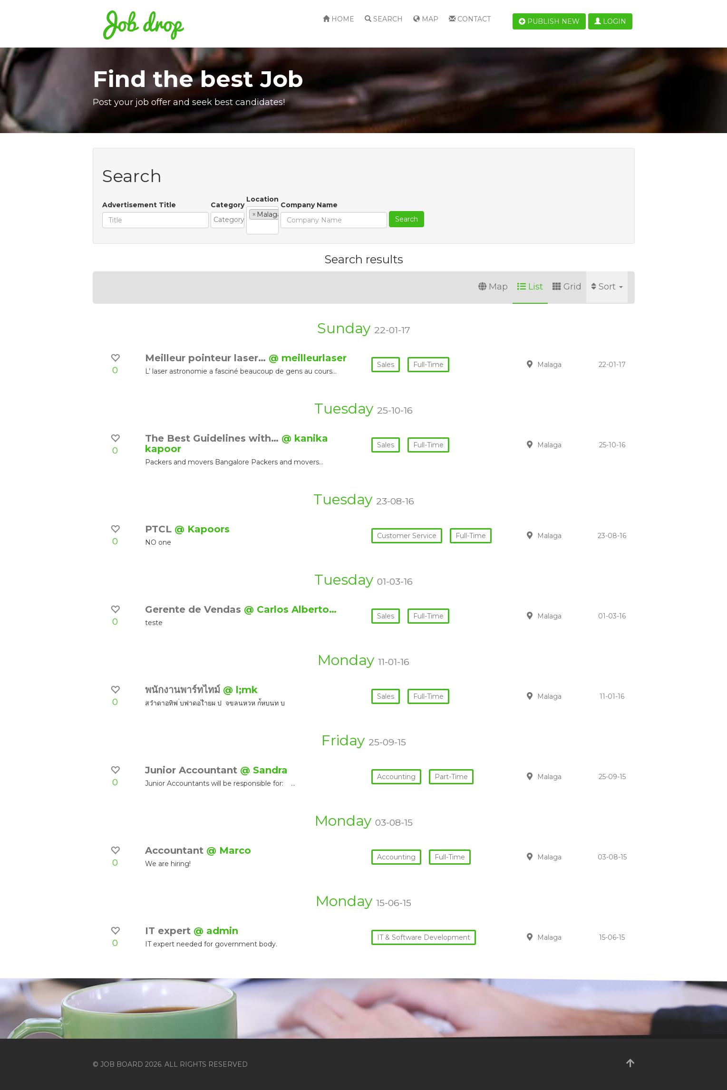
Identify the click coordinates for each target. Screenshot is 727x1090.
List (530, 286)
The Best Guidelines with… (213, 438)
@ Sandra (264, 770)
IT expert (169, 930)
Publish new (549, 21)
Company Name (396, 205)
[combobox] (264, 220)
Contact (470, 19)
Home (338, 19)
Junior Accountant (192, 770)
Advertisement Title (139, 205)
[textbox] (266, 219)
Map (425, 19)
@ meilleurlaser (308, 358)
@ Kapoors (202, 529)
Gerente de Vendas (194, 609)
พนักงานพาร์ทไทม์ (184, 689)
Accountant (175, 850)
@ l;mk (240, 689)
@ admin (216, 930)
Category (227, 205)
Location (335, 199)
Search (384, 19)
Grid (567, 286)
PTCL (159, 529)
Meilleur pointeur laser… (207, 358)
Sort (607, 286)
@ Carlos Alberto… (290, 609)
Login (610, 21)
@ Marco (228, 850)
